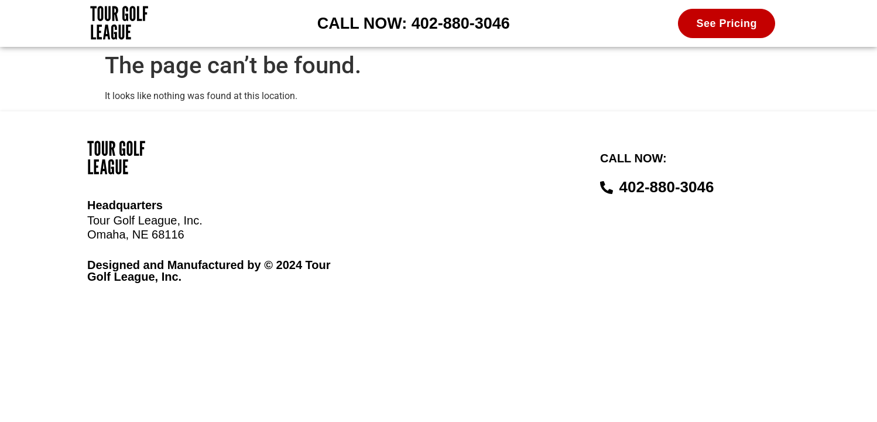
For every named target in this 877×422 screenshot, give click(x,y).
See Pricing (726, 23)
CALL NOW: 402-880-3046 (413, 23)
